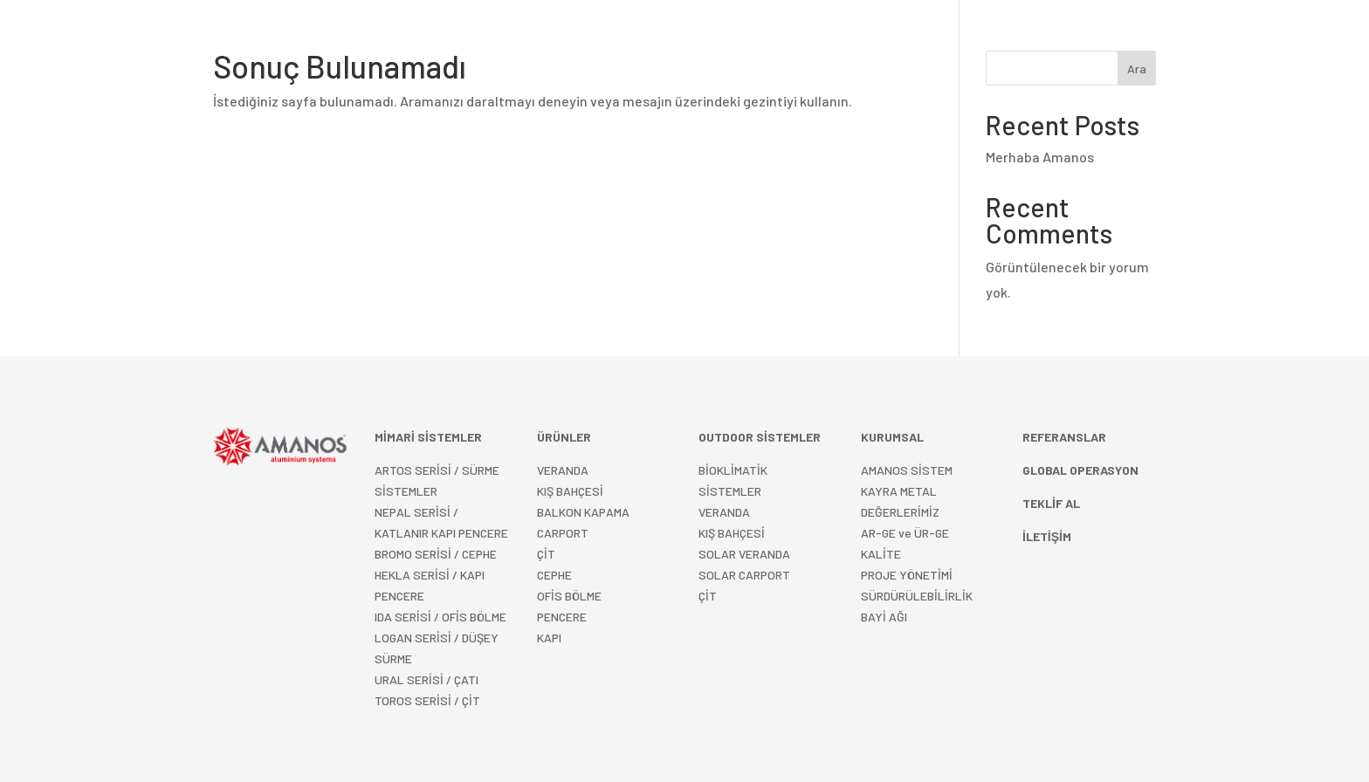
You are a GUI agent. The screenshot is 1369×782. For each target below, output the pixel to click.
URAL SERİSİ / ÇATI (426, 679)
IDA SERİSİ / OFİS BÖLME (440, 616)
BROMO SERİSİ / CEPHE (436, 553)
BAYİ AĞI (884, 616)
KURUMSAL (899, 38)
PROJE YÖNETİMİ (907, 574)
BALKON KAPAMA (583, 511)
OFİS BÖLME (569, 595)
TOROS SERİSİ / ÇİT (427, 700)
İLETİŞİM (991, 38)
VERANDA (562, 470)
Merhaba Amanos (1040, 156)
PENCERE (562, 616)
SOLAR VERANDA (744, 553)
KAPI (549, 637)
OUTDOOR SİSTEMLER (667, 38)
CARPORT (562, 532)
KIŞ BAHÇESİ (731, 532)
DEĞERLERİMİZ (900, 511)
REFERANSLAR (807, 38)
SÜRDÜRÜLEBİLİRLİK (917, 595)
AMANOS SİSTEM (907, 470)
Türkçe (1053, 38)
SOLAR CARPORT (744, 574)
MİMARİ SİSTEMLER (515, 38)
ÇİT (546, 553)
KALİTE (881, 553)
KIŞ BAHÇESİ (570, 491)
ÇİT (707, 595)
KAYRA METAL (899, 491)
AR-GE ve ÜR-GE (905, 532)
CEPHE (554, 574)
